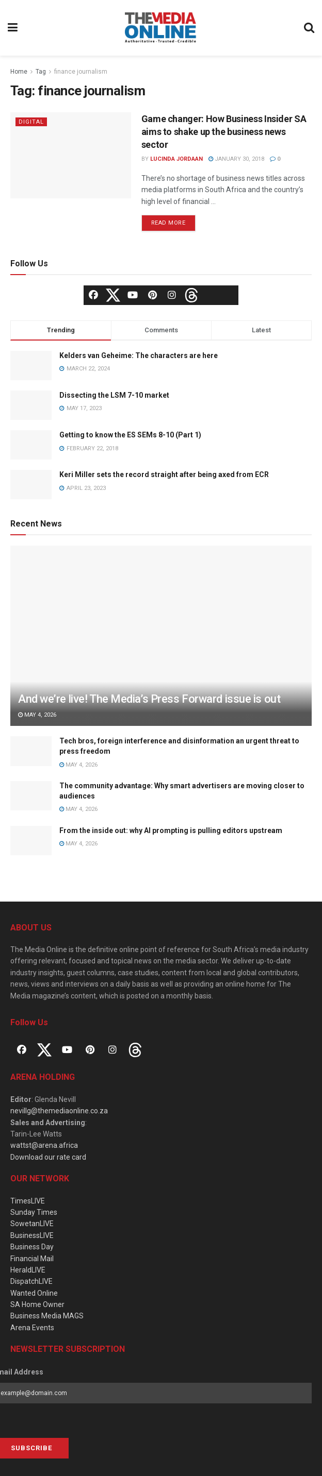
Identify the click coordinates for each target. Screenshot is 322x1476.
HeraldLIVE (27, 1270)
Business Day (32, 1247)
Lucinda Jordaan (176, 159)
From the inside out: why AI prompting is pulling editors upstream (170, 830)
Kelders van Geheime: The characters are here (138, 355)
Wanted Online (34, 1293)
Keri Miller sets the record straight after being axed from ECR (164, 474)
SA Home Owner (37, 1304)
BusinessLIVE (32, 1235)
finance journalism (80, 71)
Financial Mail (32, 1258)
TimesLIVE (27, 1201)
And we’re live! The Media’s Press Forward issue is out (149, 698)
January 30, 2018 (236, 159)
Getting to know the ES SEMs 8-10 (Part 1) (130, 435)
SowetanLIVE (32, 1223)
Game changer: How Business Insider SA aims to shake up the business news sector (224, 131)
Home (18, 71)
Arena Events (32, 1328)
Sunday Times (33, 1212)
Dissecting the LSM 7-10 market (114, 395)
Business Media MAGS (47, 1316)
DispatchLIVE (31, 1281)
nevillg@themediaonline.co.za (59, 1111)
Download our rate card (48, 1157)
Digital (31, 121)
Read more (168, 222)
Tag (41, 71)
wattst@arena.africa (44, 1145)
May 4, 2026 (37, 714)
